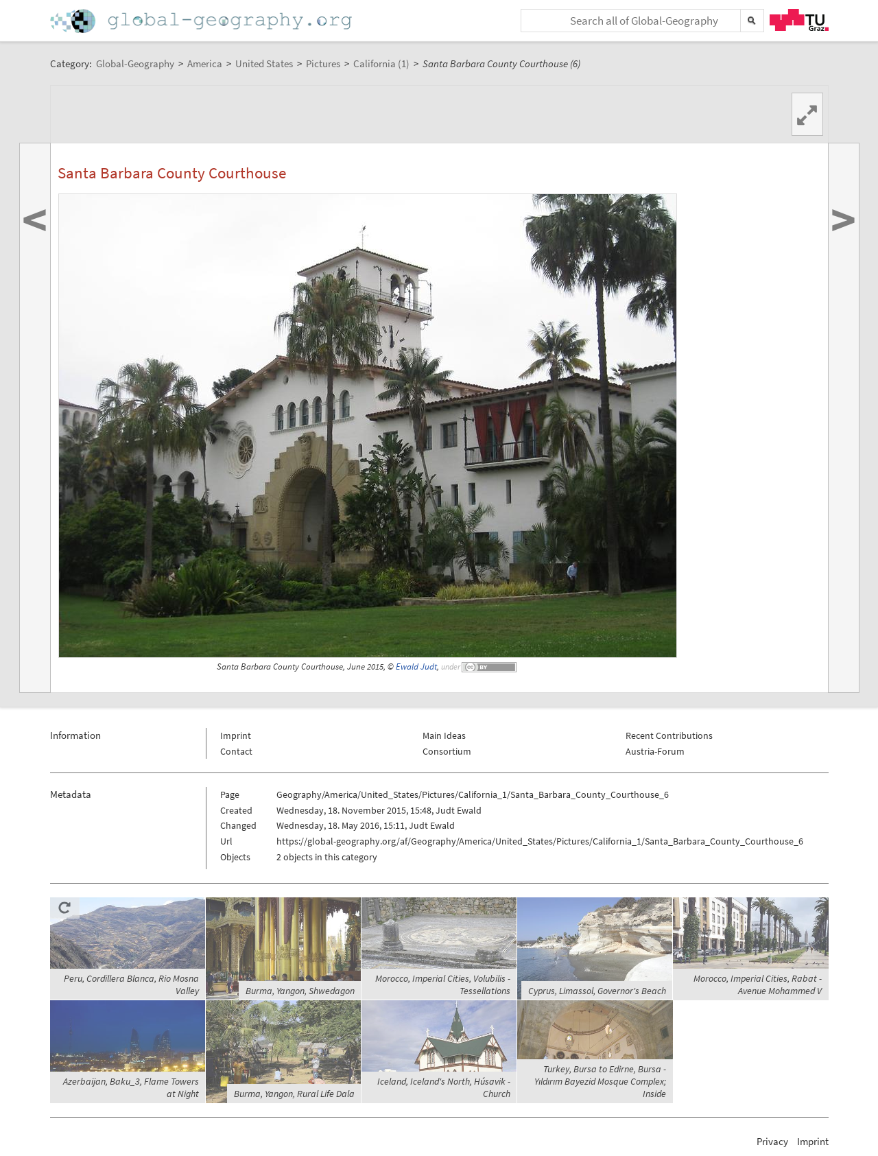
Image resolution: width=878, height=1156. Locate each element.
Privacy (772, 1141)
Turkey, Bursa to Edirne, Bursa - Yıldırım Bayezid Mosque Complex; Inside (600, 1081)
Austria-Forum (655, 751)
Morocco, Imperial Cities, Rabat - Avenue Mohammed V (757, 984)
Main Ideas (444, 735)
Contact (236, 751)
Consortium (447, 751)
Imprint (235, 735)
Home (202, 21)
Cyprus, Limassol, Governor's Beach (597, 990)
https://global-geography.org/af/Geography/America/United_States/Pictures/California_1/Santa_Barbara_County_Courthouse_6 (539, 841)
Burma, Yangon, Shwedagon (300, 990)
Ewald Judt (416, 666)
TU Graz (799, 20)
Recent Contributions (669, 735)
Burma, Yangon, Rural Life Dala (294, 1093)
